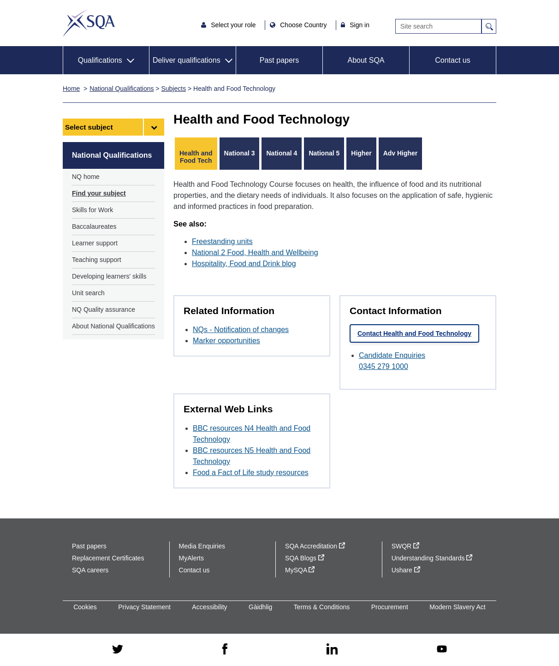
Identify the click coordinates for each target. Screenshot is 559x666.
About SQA (365, 60)
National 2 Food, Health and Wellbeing (255, 252)
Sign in (359, 25)
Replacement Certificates (108, 558)
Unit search (88, 293)
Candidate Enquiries (392, 355)
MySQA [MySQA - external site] (300, 570)
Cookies (85, 607)
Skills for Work (92, 210)
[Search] (438, 26)
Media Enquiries (202, 546)
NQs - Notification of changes (241, 329)
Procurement (389, 607)
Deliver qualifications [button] (186, 60)
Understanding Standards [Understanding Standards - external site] (432, 558)
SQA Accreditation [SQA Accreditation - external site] (315, 546)
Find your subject (99, 193)
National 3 (239, 153)
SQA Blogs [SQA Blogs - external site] (304, 558)
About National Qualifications (113, 326)
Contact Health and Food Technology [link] (414, 333)
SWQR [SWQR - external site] (405, 546)
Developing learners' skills (109, 276)
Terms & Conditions (322, 607)
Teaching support (96, 259)
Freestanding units (222, 241)
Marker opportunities (226, 341)
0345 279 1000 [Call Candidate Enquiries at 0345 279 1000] (383, 366)
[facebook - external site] (224, 649)
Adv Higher (400, 153)
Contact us (452, 60)
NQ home (86, 176)
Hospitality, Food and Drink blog (244, 264)
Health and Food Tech (196, 156)
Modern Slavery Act (457, 607)
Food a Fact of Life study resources (251, 472)
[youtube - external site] (442, 649)
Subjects (173, 88)
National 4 (281, 153)
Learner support (95, 243)
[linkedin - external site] (332, 649)
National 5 (324, 153)
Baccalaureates (94, 226)
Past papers (279, 60)
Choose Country (304, 25)
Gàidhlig (260, 607)
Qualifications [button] (100, 60)
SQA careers (90, 570)
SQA (89, 23)
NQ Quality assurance (103, 309)
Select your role (234, 25)
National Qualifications (121, 88)
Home (71, 88)
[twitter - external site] (117, 650)
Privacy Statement (144, 607)
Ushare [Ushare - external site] (406, 570)
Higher (361, 153)
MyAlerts (191, 558)
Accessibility (209, 607)
